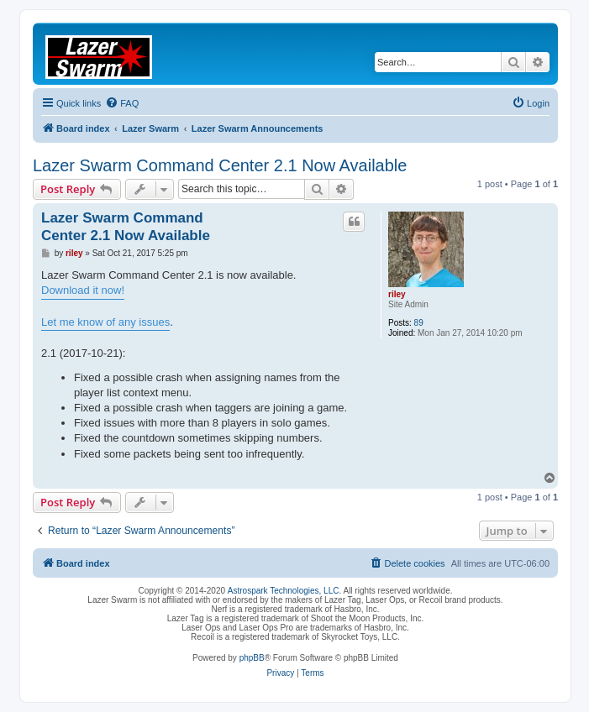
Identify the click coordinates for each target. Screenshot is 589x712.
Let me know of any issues (105, 322)
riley (397, 294)
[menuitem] (122, 103)
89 (418, 322)
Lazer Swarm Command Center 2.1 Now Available (220, 165)
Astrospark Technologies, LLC (283, 590)
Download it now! (82, 290)
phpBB (252, 657)
